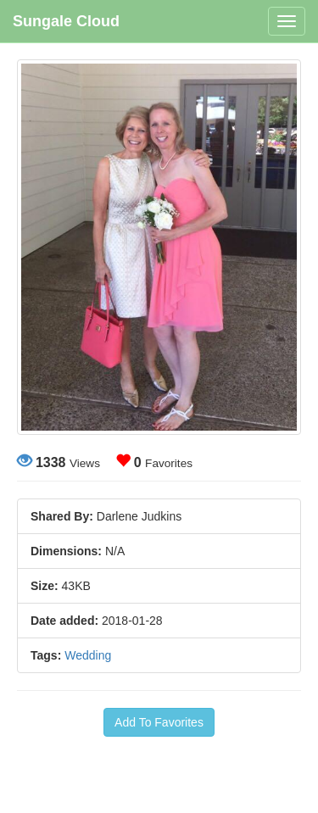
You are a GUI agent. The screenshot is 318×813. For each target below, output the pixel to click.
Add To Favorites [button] (159, 722)
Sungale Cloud (66, 21)
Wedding (87, 655)
